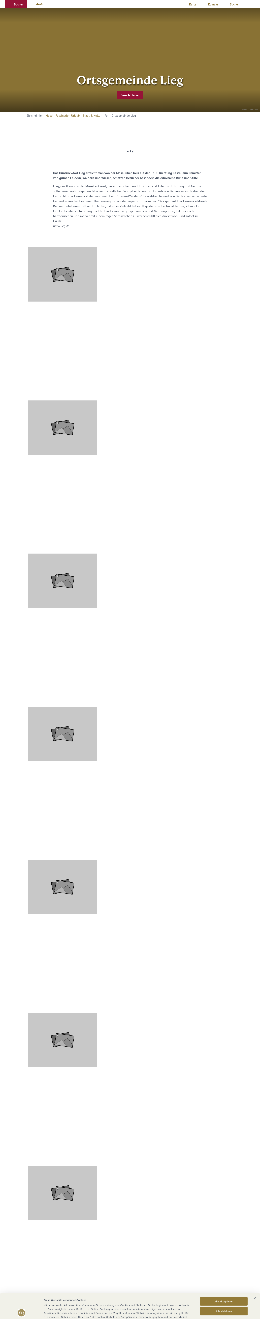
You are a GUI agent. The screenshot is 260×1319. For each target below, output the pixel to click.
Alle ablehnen (224, 1287)
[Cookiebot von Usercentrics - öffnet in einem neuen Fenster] (21, 1312)
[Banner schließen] (255, 1275)
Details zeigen (176, 1312)
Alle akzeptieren (223, 1278)
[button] (16, 4)
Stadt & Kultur (92, 115)
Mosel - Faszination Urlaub (63, 115)
